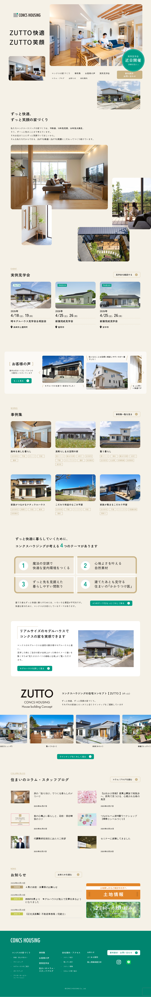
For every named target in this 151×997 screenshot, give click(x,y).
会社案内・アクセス (71, 952)
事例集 (78, 73)
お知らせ (72, 78)
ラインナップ (18, 962)
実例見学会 (133, 61)
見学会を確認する (124, 274)
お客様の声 (90, 73)
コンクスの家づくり (61, 73)
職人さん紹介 (68, 962)
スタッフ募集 (68, 966)
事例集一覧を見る (124, 414)
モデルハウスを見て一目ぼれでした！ (60, 386)
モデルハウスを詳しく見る (32, 668)
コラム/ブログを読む (122, 779)
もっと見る (19, 380)
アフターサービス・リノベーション (20, 977)
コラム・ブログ (58, 78)
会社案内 (83, 78)
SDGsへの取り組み (70, 971)
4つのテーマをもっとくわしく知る (109, 603)
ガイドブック (18, 971)
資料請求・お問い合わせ (121, 952)
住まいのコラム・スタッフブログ (47, 969)
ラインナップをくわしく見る (73, 756)
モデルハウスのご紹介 (21, 966)
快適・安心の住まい (20, 957)
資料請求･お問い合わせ (130, 75)
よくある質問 (92, 957)
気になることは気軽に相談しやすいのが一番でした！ (107, 358)
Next (144, 372)
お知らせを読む (65, 874)
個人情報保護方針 (94, 962)
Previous (38, 372)
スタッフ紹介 (68, 957)
